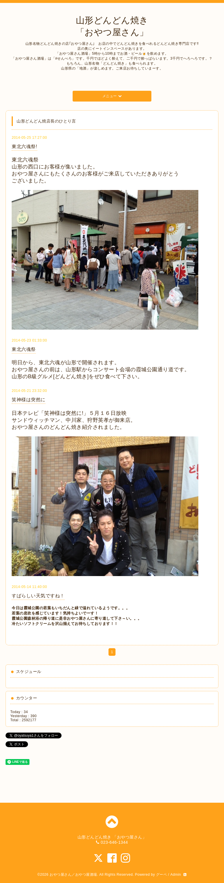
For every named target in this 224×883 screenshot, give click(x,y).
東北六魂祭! (24, 146)
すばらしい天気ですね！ (38, 595)
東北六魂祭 (24, 349)
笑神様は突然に (29, 399)
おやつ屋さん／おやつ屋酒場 (73, 875)
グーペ (161, 875)
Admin (175, 875)
